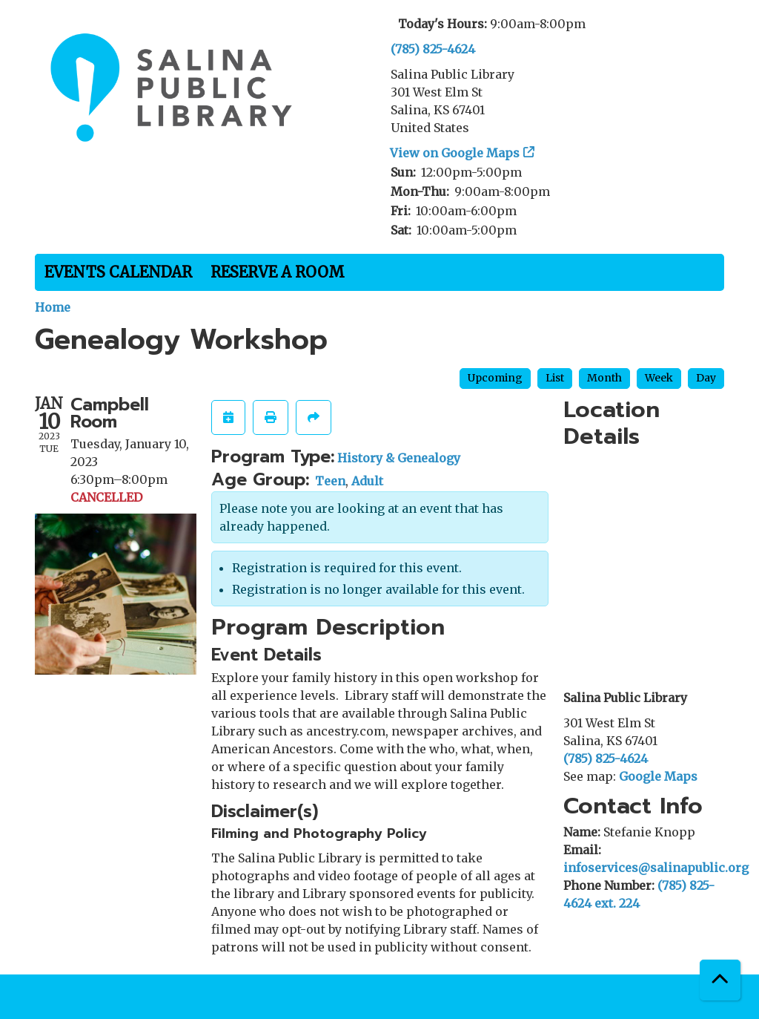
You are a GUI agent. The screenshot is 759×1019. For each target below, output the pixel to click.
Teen (330, 481)
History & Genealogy (398, 457)
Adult (367, 481)
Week (659, 377)
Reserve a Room (278, 272)
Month (604, 377)
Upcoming (495, 377)
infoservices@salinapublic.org (656, 867)
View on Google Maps (455, 152)
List (555, 377)
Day (706, 377)
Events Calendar (118, 272)
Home (52, 307)
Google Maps (658, 776)
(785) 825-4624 (433, 49)
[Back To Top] (720, 980)
